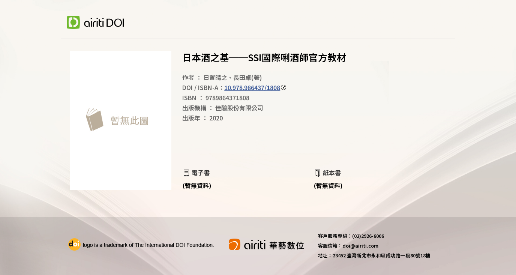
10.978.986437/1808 (252, 87)
